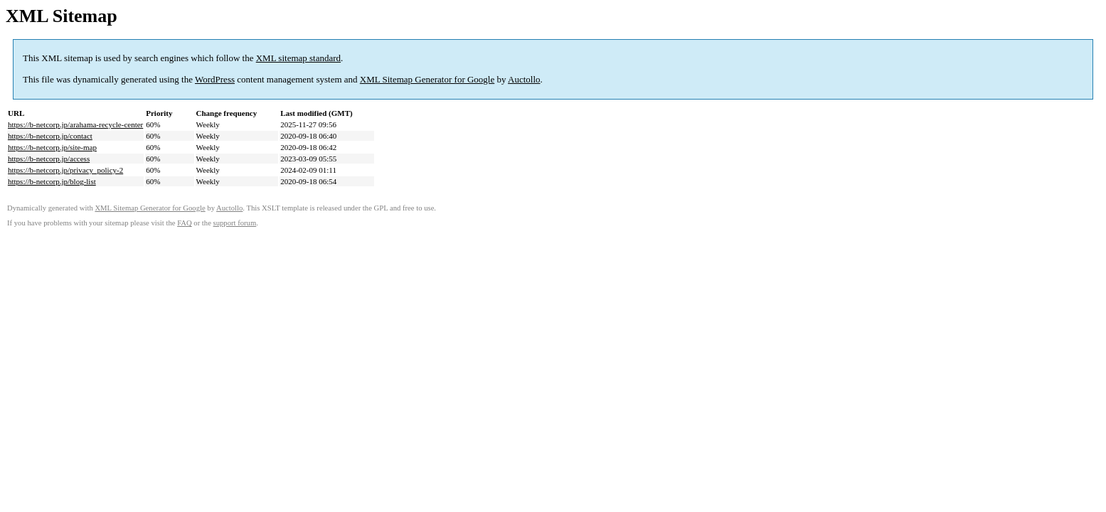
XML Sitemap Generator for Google (427, 79)
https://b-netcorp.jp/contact (50, 136)
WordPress (215, 79)
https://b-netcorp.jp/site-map (52, 147)
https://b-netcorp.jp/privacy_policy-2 (65, 170)
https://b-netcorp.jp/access (49, 158)
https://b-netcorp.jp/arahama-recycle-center (75, 124)
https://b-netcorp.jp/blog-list (52, 181)
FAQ (184, 223)
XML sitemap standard (298, 58)
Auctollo (524, 79)
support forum (235, 223)
